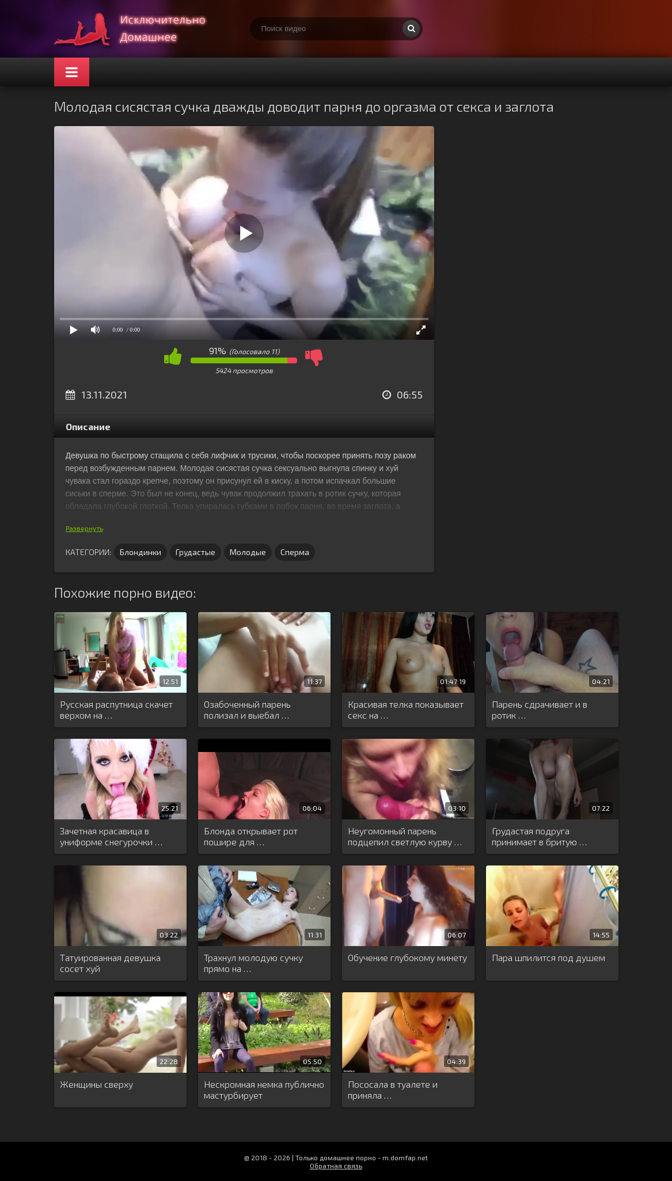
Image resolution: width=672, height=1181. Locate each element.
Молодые (248, 552)
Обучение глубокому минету (407, 957)
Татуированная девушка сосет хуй (110, 963)
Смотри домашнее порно (140, 29)
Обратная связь (336, 1165)
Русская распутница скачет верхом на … (116, 709)
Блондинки (140, 552)
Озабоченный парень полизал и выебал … (247, 709)
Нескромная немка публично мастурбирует (264, 1089)
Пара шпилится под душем (548, 957)
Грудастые (195, 552)
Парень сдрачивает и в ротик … (539, 709)
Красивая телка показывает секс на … (406, 709)
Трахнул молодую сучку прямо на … (253, 963)
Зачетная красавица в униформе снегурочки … (111, 836)
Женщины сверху (96, 1084)
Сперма (294, 552)
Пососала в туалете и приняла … (393, 1089)
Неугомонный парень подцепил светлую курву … (405, 836)
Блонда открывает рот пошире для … (251, 836)
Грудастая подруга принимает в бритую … (539, 836)
